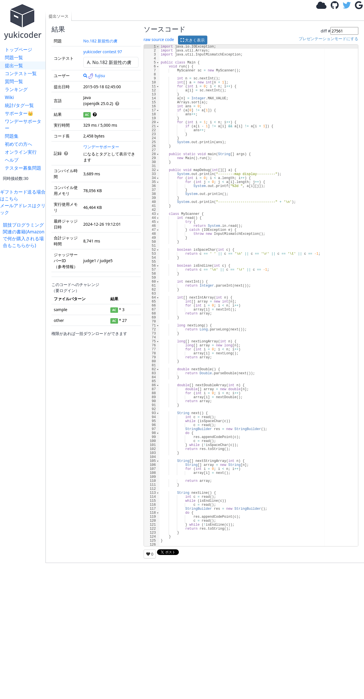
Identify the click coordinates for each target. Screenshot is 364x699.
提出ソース (59, 16)
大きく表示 (193, 40)
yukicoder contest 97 (102, 51)
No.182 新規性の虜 (100, 41)
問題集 (11, 136)
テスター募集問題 (23, 168)
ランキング (16, 89)
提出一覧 (14, 65)
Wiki (9, 97)
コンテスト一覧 (21, 73)
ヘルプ (11, 160)
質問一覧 (14, 81)
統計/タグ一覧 (19, 105)
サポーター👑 (19, 113)
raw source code (159, 39)
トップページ (18, 49)
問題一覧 (14, 57)
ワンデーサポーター (23, 124)
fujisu (96, 75)
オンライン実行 (21, 152)
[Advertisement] (24, 334)
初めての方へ (18, 144)
